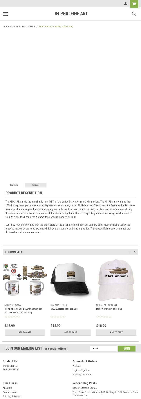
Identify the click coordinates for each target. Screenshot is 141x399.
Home (6, 26)
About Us (7, 388)
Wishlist (77, 366)
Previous (130, 252)
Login (75, 370)
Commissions (10, 392)
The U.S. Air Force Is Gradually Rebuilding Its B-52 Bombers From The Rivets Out (105, 394)
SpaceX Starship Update (85, 388)
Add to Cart (25, 332)
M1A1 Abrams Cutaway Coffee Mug (56, 26)
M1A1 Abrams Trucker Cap (64, 309)
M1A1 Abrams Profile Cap (109, 309)
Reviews (35, 185)
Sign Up (85, 370)
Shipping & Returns (82, 374)
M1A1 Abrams (28, 26)
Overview (14, 185)
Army (15, 26)
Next (135, 252)
